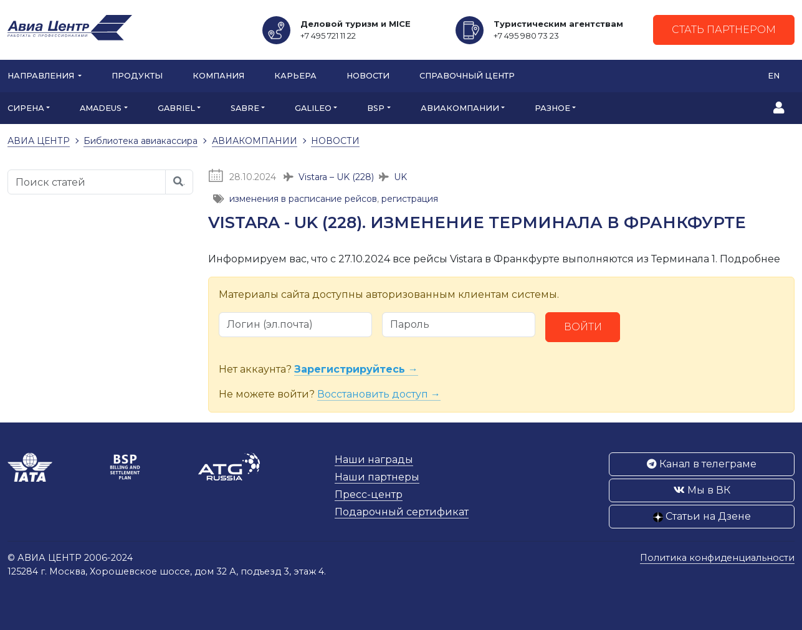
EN (774, 75)
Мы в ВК (702, 490)
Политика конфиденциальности (717, 557)
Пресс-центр (369, 494)
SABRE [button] (245, 108)
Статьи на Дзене (702, 516)
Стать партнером (724, 30)
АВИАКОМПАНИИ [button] (460, 108)
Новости (367, 75)
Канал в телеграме (702, 464)
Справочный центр (467, 75)
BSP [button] (375, 108)
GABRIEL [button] (176, 108)
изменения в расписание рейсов (303, 198)
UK (400, 177)
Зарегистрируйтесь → (356, 369)
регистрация (409, 198)
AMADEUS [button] (101, 108)
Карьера (295, 75)
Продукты (137, 75)
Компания (218, 75)
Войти (583, 327)
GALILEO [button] (313, 108)
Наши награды (374, 459)
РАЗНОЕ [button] (552, 108)
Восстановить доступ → (379, 394)
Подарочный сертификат (402, 512)
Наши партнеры (377, 477)
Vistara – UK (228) (336, 177)
